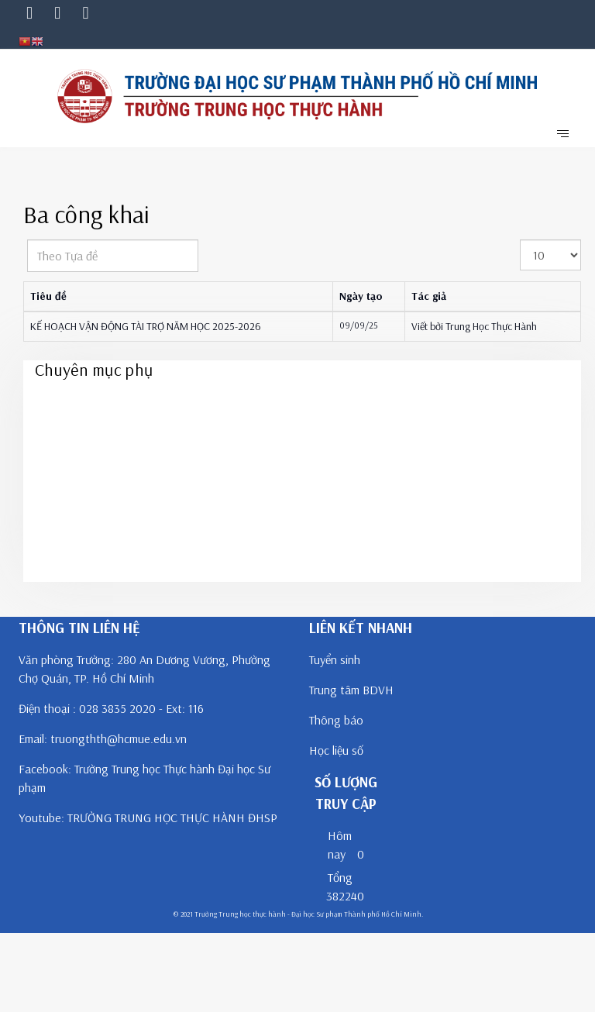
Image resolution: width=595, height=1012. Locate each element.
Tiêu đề (48, 296)
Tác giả (428, 296)
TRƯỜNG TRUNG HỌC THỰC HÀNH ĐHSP (172, 817)
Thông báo (336, 720)
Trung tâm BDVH (351, 689)
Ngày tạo (361, 296)
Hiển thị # (520, 239)
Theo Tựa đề (27, 239)
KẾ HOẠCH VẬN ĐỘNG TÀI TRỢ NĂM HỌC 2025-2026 (145, 326)
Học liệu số (336, 750)
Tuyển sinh (334, 659)
